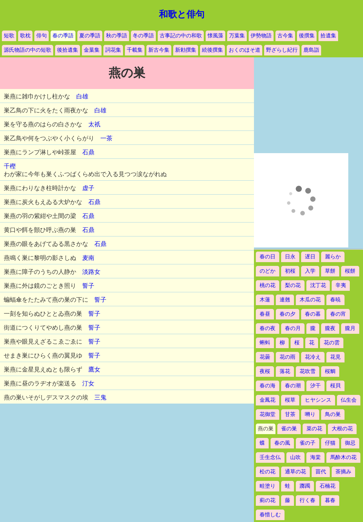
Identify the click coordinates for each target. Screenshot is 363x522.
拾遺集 (328, 35)
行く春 (307, 500)
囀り (310, 414)
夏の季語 (89, 35)
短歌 (9, 35)
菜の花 (314, 428)
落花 (285, 371)
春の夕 (287, 314)
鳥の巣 (333, 414)
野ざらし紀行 (282, 50)
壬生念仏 (270, 457)
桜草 (290, 400)
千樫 (10, 166)
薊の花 (267, 500)
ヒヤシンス (318, 400)
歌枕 (25, 35)
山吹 (295, 457)
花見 (335, 357)
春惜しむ (270, 514)
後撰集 (307, 35)
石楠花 (327, 486)
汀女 (88, 383)
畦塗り (267, 486)
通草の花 (295, 471)
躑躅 (305, 486)
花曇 (265, 357)
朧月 (350, 328)
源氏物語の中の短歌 (27, 50)
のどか (267, 271)
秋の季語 (116, 35)
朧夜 (330, 328)
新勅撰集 (185, 50)
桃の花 (267, 285)
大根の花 (342, 428)
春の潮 (293, 385)
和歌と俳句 (182, 14)
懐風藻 (215, 35)
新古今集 (158, 50)
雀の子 (307, 443)
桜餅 (350, 271)
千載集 (135, 50)
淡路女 (91, 272)
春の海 (267, 385)
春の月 (293, 328)
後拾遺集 (67, 50)
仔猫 (330, 443)
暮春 (330, 500)
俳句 (41, 35)
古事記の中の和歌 (181, 35)
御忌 (350, 443)
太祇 (94, 124)
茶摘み (343, 471)
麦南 (88, 258)
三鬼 (100, 397)
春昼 (265, 314)
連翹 (285, 299)
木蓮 (265, 299)
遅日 (310, 256)
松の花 (267, 471)
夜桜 (265, 371)
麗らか (333, 256)
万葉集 (237, 35)
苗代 (320, 471)
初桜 (290, 271)
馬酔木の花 (343, 457)
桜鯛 (330, 371)
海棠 (315, 457)
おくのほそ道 (244, 50)
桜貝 (335, 385)
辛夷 (340, 285)
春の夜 (267, 328)
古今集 (285, 35)
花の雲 (332, 342)
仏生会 (349, 400)
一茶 (106, 138)
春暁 (335, 299)
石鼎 (88, 152)
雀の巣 (289, 428)
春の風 (282, 443)
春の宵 (338, 314)
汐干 (315, 385)
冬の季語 (143, 35)
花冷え (313, 357)
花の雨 (287, 357)
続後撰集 (212, 50)
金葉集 (92, 50)
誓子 (88, 285)
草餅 (330, 271)
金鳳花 (267, 400)
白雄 (82, 96)
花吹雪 (307, 371)
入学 (310, 271)
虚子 (88, 188)
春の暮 (313, 314)
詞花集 (113, 50)
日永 (290, 256)
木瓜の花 (310, 299)
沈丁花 (318, 285)
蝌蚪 (265, 342)
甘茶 (290, 414)
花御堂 (267, 414)
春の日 (267, 256)
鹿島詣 (311, 50)
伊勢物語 (261, 35)
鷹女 (94, 369)
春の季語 (63, 35)
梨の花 (293, 285)
